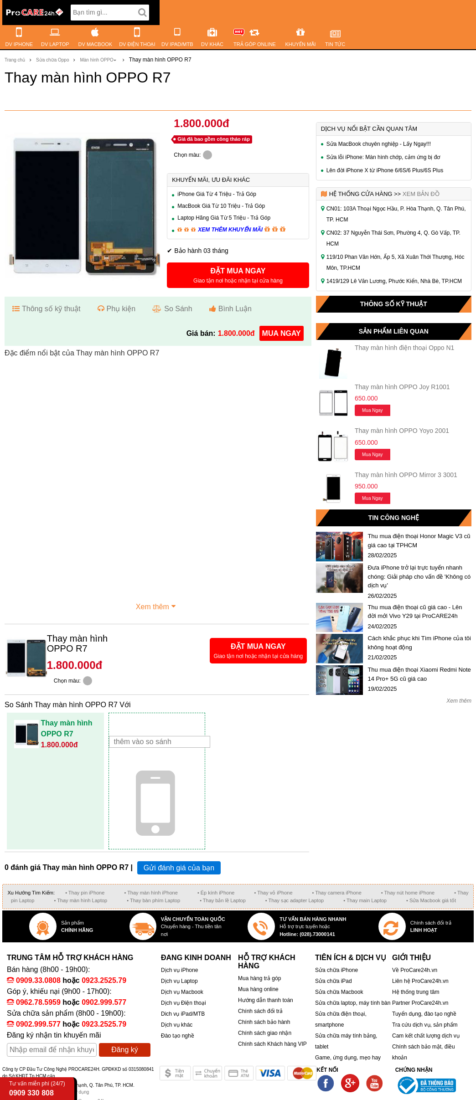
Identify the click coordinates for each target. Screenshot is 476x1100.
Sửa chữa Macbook (339, 992)
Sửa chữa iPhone (336, 970)
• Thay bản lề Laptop (223, 900)
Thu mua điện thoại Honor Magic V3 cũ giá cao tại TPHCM (418, 541)
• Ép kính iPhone (216, 892)
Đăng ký (124, 1050)
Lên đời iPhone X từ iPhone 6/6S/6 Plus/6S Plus (385, 170)
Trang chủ (15, 59)
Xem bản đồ (421, 193)
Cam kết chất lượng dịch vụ (426, 1036)
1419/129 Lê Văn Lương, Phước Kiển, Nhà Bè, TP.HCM (394, 281)
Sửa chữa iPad (333, 981)
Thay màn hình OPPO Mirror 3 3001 (406, 474)
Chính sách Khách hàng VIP (272, 1044)
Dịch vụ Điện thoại (183, 1003)
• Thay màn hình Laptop (80, 900)
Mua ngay (372, 410)
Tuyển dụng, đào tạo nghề (424, 1014)
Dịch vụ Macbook (182, 992)
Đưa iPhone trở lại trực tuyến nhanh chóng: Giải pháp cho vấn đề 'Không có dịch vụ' (419, 576)
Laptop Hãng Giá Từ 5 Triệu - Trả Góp (223, 218)
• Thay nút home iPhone (408, 892)
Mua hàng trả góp (259, 978)
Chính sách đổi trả (260, 1011)
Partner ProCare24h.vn (420, 1003)
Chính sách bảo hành (264, 1022)
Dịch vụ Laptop (179, 981)
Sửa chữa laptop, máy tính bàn (352, 1003)
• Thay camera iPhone (337, 892)
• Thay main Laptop (365, 900)
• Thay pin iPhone (84, 892)
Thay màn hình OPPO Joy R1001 (402, 387)
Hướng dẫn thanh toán (265, 1000)
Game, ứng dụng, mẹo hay (348, 1057)
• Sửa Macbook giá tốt (431, 900)
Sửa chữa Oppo (52, 59)
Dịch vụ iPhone (179, 970)
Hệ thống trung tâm (415, 992)
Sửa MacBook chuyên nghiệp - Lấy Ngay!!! (378, 144)
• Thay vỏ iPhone (273, 892)
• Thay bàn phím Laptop (153, 900)
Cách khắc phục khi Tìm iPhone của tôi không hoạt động (419, 643)
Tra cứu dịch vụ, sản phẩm (425, 1025)
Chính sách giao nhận (264, 1033)
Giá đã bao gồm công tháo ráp (213, 139)
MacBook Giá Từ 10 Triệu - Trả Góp (221, 206)
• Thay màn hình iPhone (150, 892)
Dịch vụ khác (176, 1025)
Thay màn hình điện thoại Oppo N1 (404, 347)
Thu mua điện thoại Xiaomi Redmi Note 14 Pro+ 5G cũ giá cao (419, 674)
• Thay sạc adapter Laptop (294, 900)
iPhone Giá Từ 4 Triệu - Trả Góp (216, 194)
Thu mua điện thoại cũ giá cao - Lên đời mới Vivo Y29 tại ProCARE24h (414, 612)
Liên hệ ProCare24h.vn (420, 981)
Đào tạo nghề (177, 1036)
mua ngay (281, 333)
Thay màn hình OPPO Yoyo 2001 (402, 430)
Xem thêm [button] (157, 606)
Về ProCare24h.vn (414, 970)
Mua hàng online (258, 989)
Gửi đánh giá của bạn (179, 868)
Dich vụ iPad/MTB (183, 1014)
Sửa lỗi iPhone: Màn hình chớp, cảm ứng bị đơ (383, 157)
